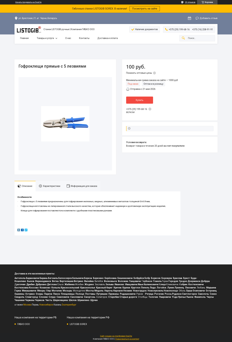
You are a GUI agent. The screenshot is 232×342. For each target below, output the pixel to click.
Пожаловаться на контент (127, 339)
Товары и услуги (45, 38)
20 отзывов (190, 2)
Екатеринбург (69, 304)
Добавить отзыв (209, 18)
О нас (68, 38)
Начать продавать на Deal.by (28, 2)
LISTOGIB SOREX (78, 324)
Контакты (84, 38)
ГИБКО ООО (23, 324)
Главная (24, 38)
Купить (139, 100)
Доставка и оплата (107, 38)
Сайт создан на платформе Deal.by (116, 336)
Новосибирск (46, 304)
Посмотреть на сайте (144, 8)
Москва (27, 304)
